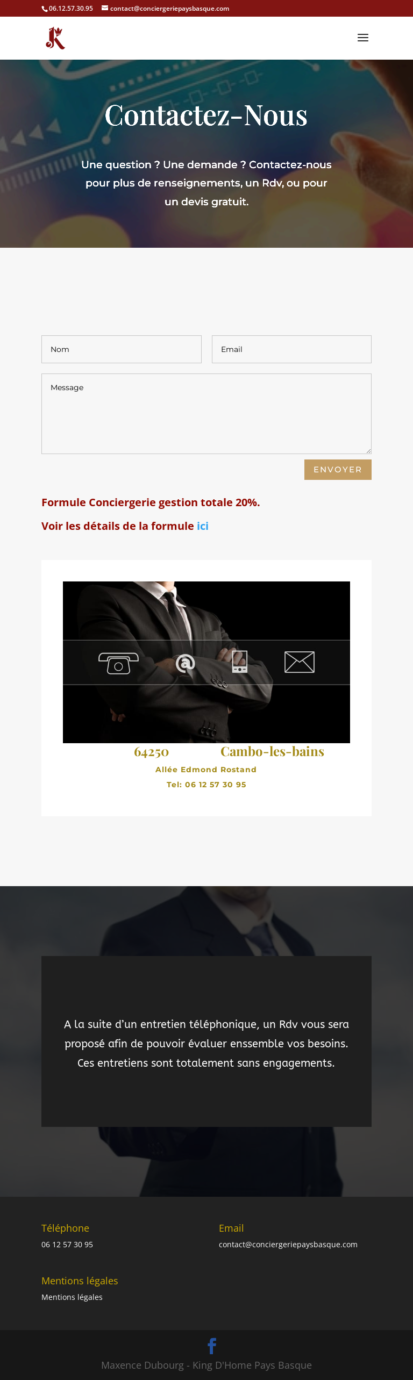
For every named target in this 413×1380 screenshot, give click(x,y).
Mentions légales (72, 1297)
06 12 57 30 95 (67, 1244)
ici (203, 526)
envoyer (338, 469)
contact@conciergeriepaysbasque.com (288, 1244)
